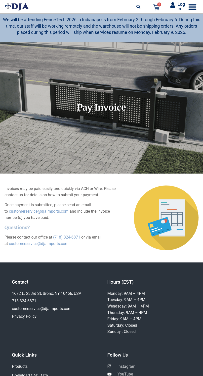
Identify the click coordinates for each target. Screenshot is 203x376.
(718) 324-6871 (66, 237)
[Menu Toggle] (192, 6)
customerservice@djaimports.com (39, 211)
